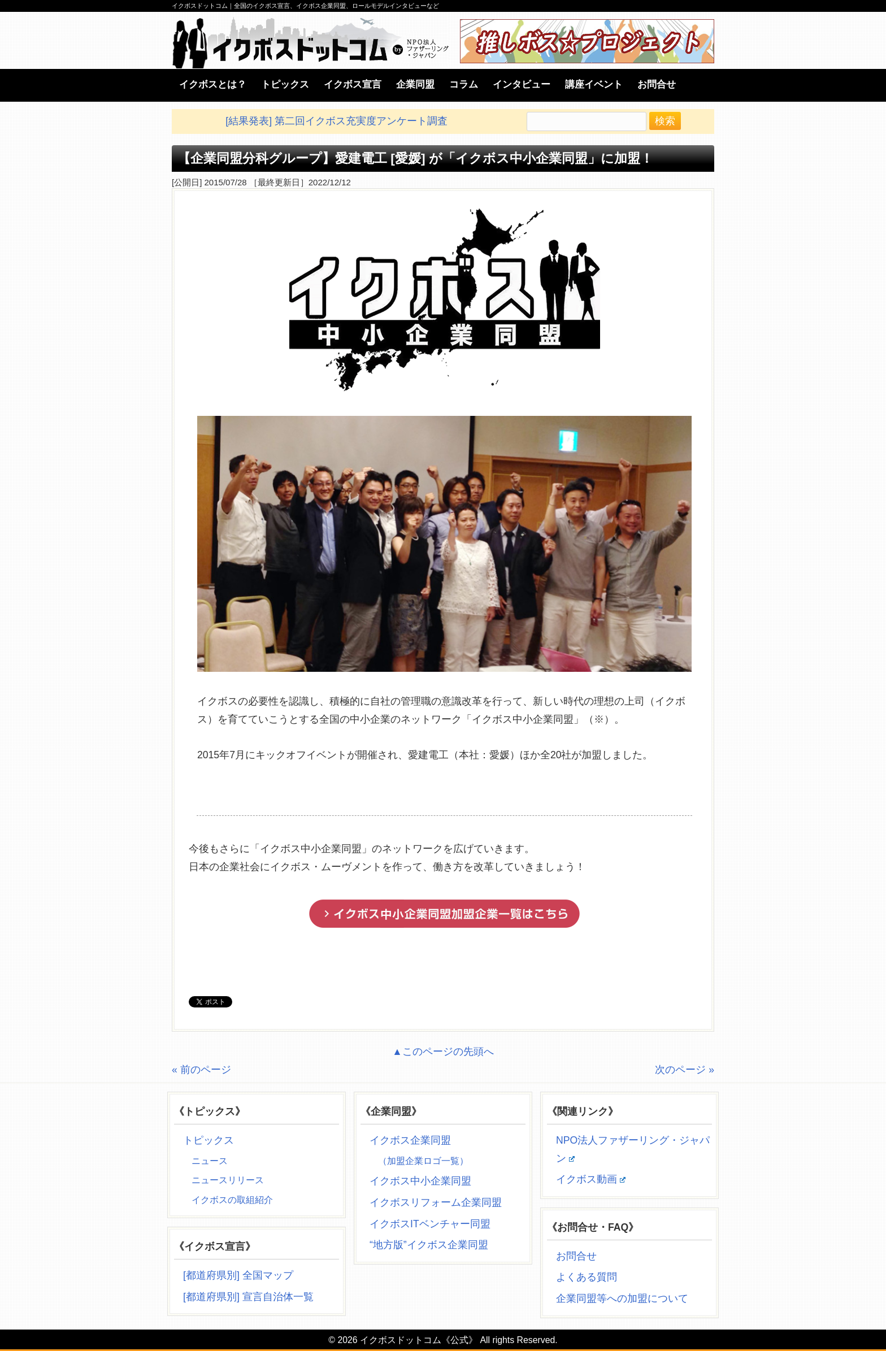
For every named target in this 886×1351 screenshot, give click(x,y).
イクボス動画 (591, 1179)
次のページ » (684, 1069)
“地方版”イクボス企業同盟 (429, 1244)
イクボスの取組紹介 (232, 1200)
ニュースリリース (228, 1180)
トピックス (208, 1140)
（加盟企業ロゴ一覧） (423, 1161)
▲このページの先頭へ (442, 1051)
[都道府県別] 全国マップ (238, 1275)
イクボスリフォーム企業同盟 (436, 1202)
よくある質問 (586, 1277)
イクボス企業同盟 (410, 1140)
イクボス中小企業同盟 (420, 1181)
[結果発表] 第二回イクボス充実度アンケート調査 (336, 121)
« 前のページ (201, 1069)
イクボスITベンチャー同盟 (430, 1224)
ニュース (210, 1161)
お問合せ (576, 1256)
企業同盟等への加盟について (622, 1298)
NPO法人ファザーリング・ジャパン (633, 1149)
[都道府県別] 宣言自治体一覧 (248, 1296)
